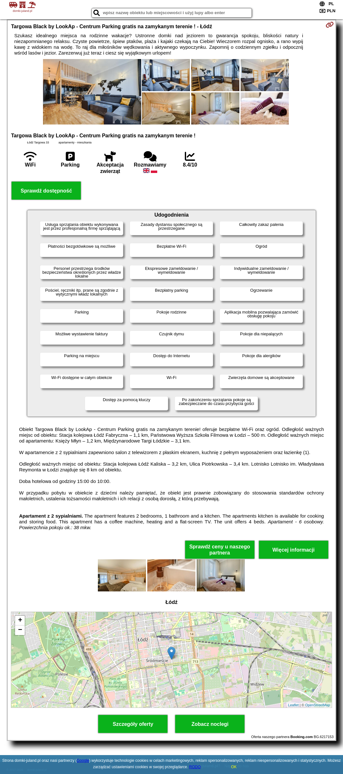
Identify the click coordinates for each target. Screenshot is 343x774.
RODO (195, 767)
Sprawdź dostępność (46, 191)
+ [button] (20, 620)
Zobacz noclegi (210, 724)
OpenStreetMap (317, 705)
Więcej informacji (293, 550)
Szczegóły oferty (133, 724)
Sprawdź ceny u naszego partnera (219, 549)
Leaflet (293, 705)
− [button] (20, 630)
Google (83, 760)
